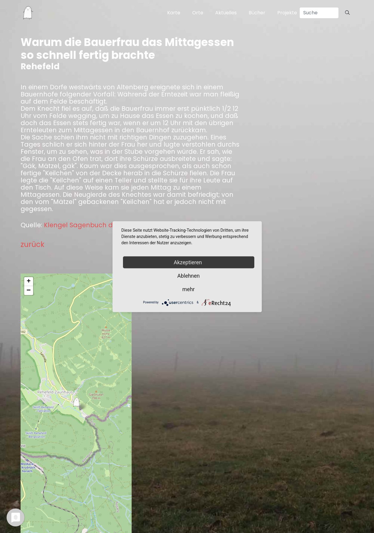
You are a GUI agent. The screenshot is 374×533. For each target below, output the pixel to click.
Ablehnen (188, 275)
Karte (173, 12)
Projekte (287, 12)
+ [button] (28, 281)
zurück (32, 244)
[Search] (319, 13)
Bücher (257, 12)
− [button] (29, 290)
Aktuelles (226, 12)
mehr (188, 289)
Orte (197, 12)
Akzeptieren (188, 262)
